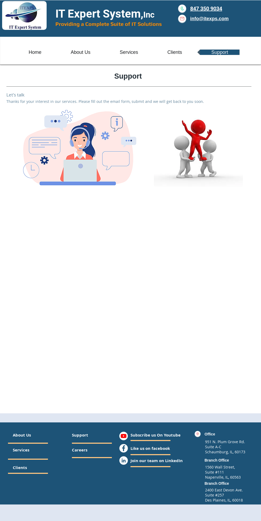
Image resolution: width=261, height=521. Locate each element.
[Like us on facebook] (150, 448)
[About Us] (33, 435)
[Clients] (27, 467)
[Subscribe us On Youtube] (155, 435)
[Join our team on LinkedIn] (156, 461)
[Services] (28, 450)
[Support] (84, 435)
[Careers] (86, 450)
